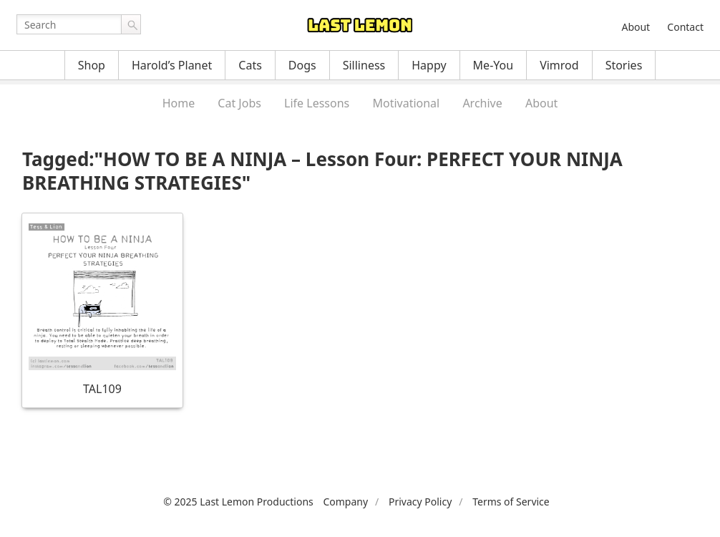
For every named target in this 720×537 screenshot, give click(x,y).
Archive (482, 103)
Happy (429, 65)
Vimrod (559, 65)
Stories (624, 65)
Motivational (405, 103)
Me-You (493, 65)
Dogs (302, 65)
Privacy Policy (420, 501)
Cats (250, 65)
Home (178, 103)
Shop (91, 65)
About (635, 27)
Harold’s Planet (172, 65)
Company (345, 501)
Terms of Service (511, 501)
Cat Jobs (239, 103)
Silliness (364, 65)
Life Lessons (316, 103)
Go (131, 24)
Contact (685, 27)
